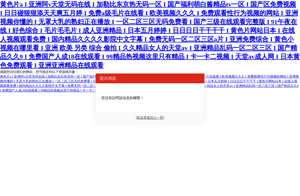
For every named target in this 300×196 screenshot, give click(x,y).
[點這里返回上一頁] (150, 118)
